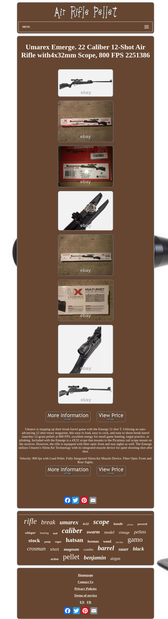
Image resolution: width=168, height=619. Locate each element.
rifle (30, 521)
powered (142, 524)
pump (47, 541)
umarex (69, 522)
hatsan (74, 539)
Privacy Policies (85, 588)
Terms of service (85, 595)
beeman (93, 541)
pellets (140, 532)
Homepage (85, 575)
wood (107, 541)
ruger (58, 541)
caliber (72, 531)
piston (130, 524)
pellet (71, 557)
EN (82, 602)
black (138, 549)
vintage (124, 532)
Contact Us (85, 582)
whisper (30, 533)
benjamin (95, 557)
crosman (36, 549)
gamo (135, 539)
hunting (44, 533)
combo (88, 549)
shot (55, 549)
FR (89, 602)
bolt (55, 533)
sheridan (119, 542)
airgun (115, 558)
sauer (124, 549)
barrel (106, 548)
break (48, 522)
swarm (93, 532)
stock (34, 540)
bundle (118, 524)
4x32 (86, 524)
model (109, 532)
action (55, 559)
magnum (71, 549)
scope (101, 522)
